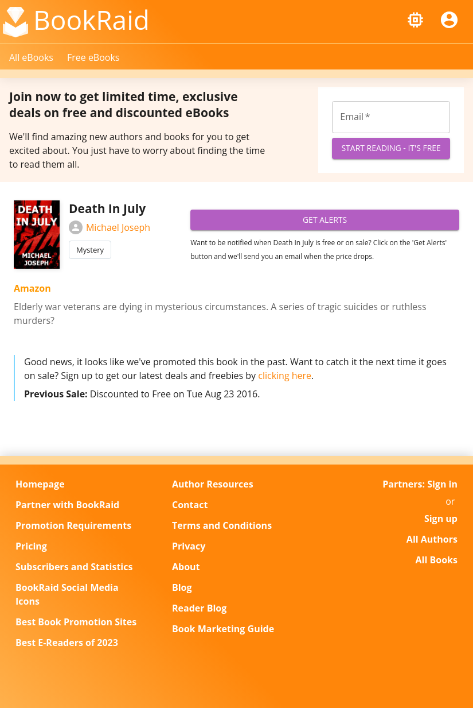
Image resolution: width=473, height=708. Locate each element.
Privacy (188, 546)
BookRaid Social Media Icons (67, 594)
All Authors (432, 539)
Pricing (31, 546)
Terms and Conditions (222, 525)
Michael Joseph (109, 227)
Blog (182, 587)
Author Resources (212, 484)
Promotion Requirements (73, 525)
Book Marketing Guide (223, 628)
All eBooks (31, 57)
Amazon (32, 288)
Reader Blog (199, 608)
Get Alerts (324, 220)
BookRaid (91, 19)
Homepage (40, 484)
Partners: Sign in (420, 484)
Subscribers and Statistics (73, 566)
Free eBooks (93, 57)
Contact (190, 504)
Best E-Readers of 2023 (66, 642)
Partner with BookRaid (67, 504)
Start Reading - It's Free (391, 148)
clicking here (284, 375)
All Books (437, 560)
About (186, 566)
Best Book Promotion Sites (75, 622)
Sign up (441, 518)
